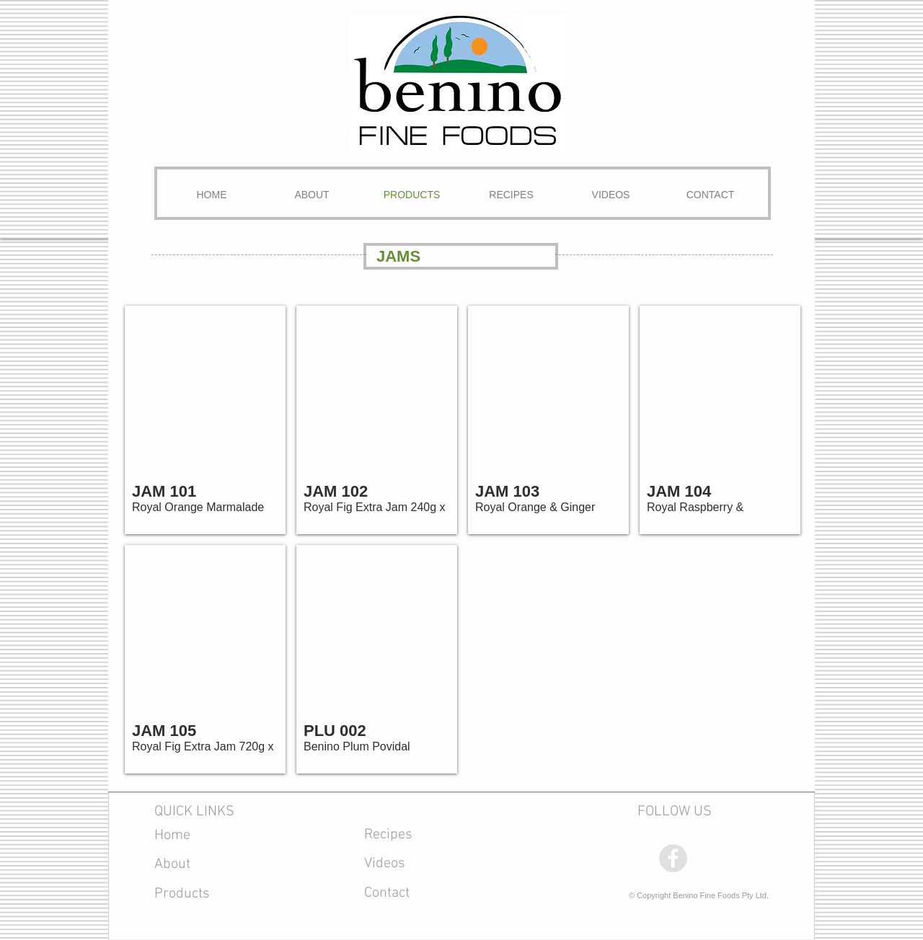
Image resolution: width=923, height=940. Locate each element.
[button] (205, 420)
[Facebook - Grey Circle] (673, 858)
